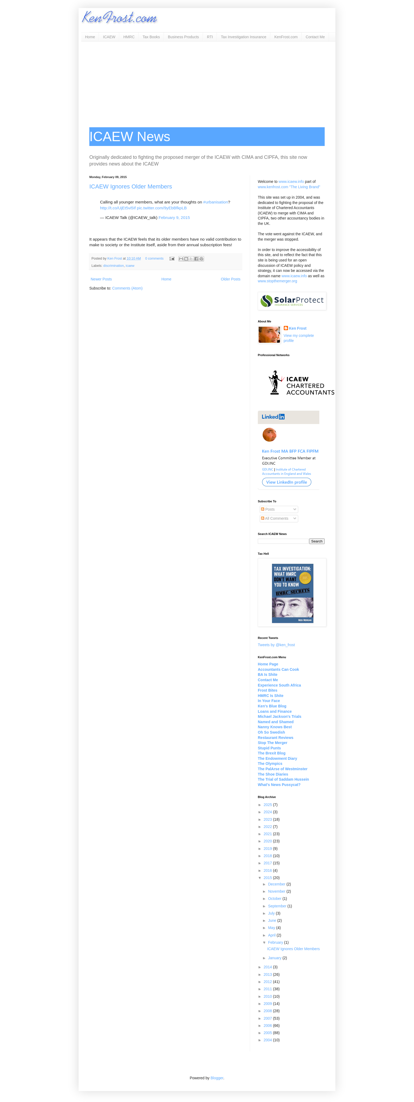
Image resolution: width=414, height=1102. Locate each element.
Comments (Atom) (127, 288)
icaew (130, 266)
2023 (268, 819)
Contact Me (315, 37)
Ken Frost (115, 258)
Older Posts (230, 279)
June (272, 920)
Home (90, 37)
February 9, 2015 (174, 217)
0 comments (154, 258)
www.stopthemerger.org (277, 281)
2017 (268, 863)
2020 (268, 841)
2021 (268, 834)
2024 (268, 812)
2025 (268, 805)
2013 (268, 974)
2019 (268, 848)
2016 (268, 870)
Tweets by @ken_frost (276, 645)
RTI (210, 37)
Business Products (183, 37)
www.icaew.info (291, 181)
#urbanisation (215, 202)
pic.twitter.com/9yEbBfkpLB (162, 208)
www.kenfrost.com (273, 187)
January (275, 958)
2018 (268, 856)
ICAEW (109, 37)
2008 (268, 1011)
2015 (268, 878)
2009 (268, 1003)
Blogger (216, 1078)
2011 (268, 989)
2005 (268, 1033)
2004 (268, 1040)
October (275, 898)
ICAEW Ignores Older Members (130, 186)
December (277, 884)
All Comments (274, 518)
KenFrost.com (286, 37)
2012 (268, 982)
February (276, 942)
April (272, 935)
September (277, 906)
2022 (268, 826)
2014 (268, 967)
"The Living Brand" (304, 187)
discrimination (113, 266)
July (272, 913)
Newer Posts (101, 279)
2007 (268, 1018)
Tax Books (151, 37)
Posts (268, 509)
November (277, 891)
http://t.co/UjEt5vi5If (118, 208)
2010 (268, 996)
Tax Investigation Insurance (243, 37)
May (272, 928)
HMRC (129, 37)
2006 (268, 1025)
